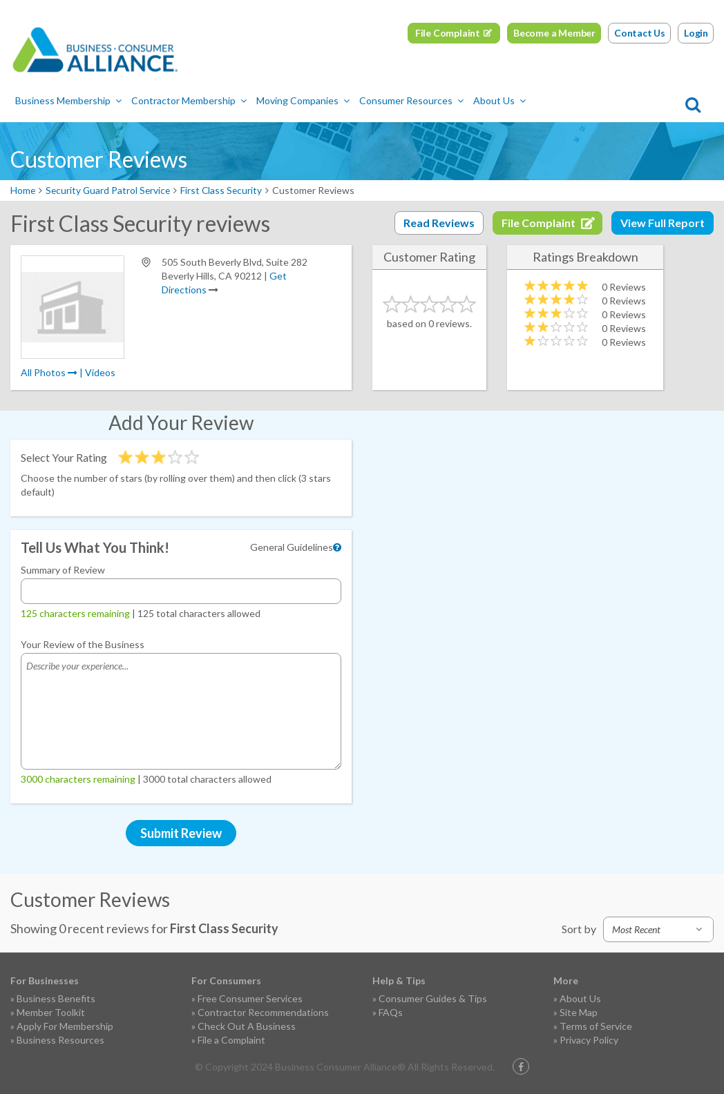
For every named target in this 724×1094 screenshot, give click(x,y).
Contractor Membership (189, 100)
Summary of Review (63, 570)
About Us (499, 100)
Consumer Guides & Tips (433, 998)
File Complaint (447, 33)
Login (696, 33)
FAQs (391, 1012)
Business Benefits (56, 998)
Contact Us (639, 33)
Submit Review (181, 833)
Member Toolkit (51, 1012)
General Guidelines (291, 547)
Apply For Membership (65, 1026)
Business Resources (60, 1040)
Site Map (579, 1012)
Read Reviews (439, 222)
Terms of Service (596, 1026)
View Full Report (662, 222)
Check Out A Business (247, 1026)
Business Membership (68, 100)
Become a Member (554, 33)
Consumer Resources (411, 100)
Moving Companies (303, 100)
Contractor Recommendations (263, 1012)
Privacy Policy (589, 1040)
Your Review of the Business (82, 644)
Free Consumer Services (250, 998)
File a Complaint (231, 1040)
